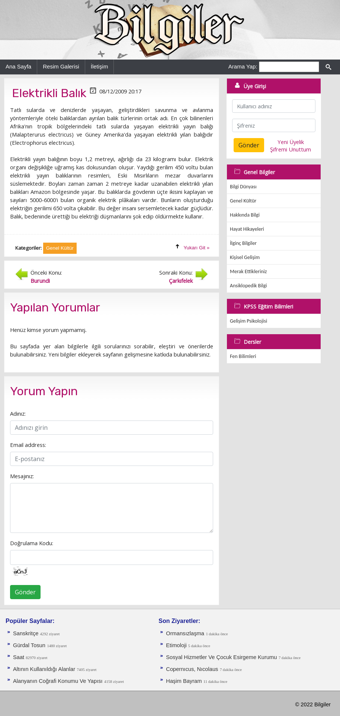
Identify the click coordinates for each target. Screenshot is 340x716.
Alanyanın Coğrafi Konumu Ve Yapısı (58, 681)
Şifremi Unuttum (290, 149)
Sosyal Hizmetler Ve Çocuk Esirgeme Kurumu (221, 657)
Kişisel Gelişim (245, 257)
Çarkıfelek (181, 280)
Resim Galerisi (61, 66)
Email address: (28, 444)
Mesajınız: (22, 476)
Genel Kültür (243, 201)
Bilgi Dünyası (243, 186)
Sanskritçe (26, 633)
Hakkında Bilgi (245, 215)
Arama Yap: (242, 66)
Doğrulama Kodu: (31, 543)
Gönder (25, 592)
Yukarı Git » (196, 247)
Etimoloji (177, 645)
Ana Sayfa (18, 66)
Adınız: (18, 413)
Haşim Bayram (184, 681)
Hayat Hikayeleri (247, 229)
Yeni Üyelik (291, 142)
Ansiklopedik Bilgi (248, 285)
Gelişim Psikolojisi (248, 321)
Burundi (40, 280)
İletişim (99, 66)
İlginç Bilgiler (243, 243)
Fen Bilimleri (243, 356)
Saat (19, 657)
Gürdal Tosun (29, 645)
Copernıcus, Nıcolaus (192, 669)
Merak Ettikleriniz (248, 271)
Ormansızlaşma (185, 633)
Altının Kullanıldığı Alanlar (44, 669)
